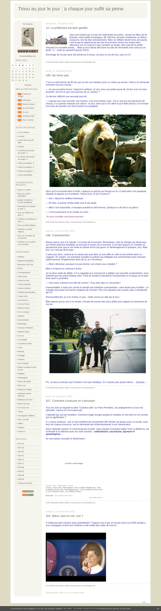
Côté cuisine (22, 276)
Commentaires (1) (89, 222)
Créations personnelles (26, 292)
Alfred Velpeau (30, 225)
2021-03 (21, 448)
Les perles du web (24, 344)
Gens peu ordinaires (25, 328)
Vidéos (20, 423)
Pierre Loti (22, 386)
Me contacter (28, 24)
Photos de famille (24, 382)
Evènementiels (23, 320)
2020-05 (21, 479)
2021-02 (21, 452)
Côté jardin (27, 100)
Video (91, 498)
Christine (21, 219)
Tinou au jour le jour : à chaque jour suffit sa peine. (71, 8)
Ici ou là (25, 112)
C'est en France (24, 304)
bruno (70, 496)
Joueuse (21, 147)
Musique (21, 352)
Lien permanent (76, 62)
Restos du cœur (24, 404)
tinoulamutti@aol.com (28, 56)
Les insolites (22, 340)
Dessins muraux (29, 104)
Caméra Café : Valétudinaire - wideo (59, 486)
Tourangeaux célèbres (26, 416)
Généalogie (22, 324)
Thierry (20, 412)
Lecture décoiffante (25, 175)
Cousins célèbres (24, 288)
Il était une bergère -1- (26, 171)
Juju (19, 190)
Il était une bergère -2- (26, 167)
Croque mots (22, 296)
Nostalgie (21, 356)
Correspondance (24, 273)
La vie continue (23, 132)
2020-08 (21, 467)
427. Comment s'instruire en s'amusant (70, 400)
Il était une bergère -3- (26, 163)
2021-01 (21, 456)
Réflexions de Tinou (25, 400)
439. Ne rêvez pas (57, 75)
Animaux (21, 257)
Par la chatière (23, 363)
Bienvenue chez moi (25, 265)
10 (71, 593)
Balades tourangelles (26, 261)
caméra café (62, 496)
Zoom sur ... (22, 431)
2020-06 (21, 475)
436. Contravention (58, 235)
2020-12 (21, 460)
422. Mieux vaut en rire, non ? (64, 515)
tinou (19, 194)
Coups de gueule (24, 284)
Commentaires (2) (89, 503)
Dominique (22, 206)
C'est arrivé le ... (24, 300)
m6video (99, 498)
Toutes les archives (25, 483)
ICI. (54, 50)
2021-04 (21, 444)
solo (56, 496)
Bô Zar (20, 269)
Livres (20, 348)
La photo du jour (29, 116)
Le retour (21, 136)
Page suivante (79, 593)
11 (73, 593)
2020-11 (21, 463)
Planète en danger (25, 390)
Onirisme (21, 360)
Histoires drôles (23, 332)
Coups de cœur (23, 280)
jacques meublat (24, 200)
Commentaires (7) (89, 388)
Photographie (23, 378)
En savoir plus (125, 609)
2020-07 (21, 471)
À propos (27, 85)
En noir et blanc (28, 108)
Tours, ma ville (27, 120)
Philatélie (21, 374)
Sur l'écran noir (23, 408)
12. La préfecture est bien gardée (67, 27)
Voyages (21, 427)
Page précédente (52, 593)
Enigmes (21, 316)
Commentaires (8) (89, 62)
